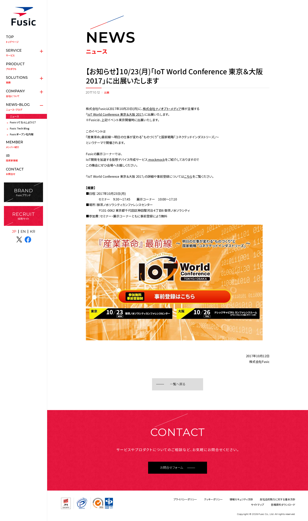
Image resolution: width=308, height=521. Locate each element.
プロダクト (23, 66)
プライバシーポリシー (185, 499)
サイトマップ (257, 504)
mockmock (156, 159)
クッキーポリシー (213, 499)
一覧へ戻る (177, 384)
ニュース (14, 116)
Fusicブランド (23, 192)
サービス (23, 52)
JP (14, 231)
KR (32, 231)
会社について (23, 93)
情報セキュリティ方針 (241, 499)
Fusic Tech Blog (19, 128)
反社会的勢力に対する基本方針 (277, 499)
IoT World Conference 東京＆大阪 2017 (115, 114)
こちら (188, 176)
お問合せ (23, 171)
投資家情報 (23, 158)
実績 (23, 79)
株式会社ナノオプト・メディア (162, 108)
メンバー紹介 (23, 144)
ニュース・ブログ (23, 107)
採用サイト (23, 216)
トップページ (23, 39)
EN (23, 231)
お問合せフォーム (171, 468)
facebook (28, 239)
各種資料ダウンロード (283, 504)
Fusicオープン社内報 (21, 134)
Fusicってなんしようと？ (23, 122)
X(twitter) (19, 239)
